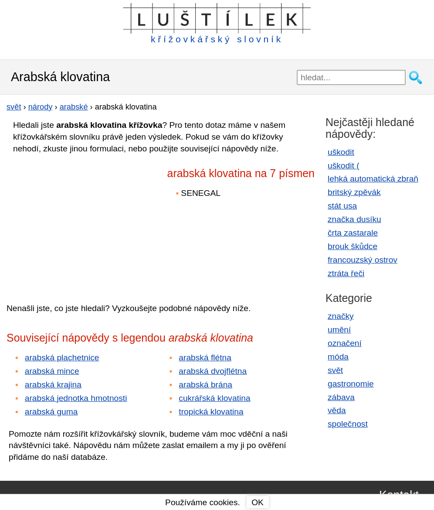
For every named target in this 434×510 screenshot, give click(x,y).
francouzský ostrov (362, 259)
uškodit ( (343, 165)
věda (337, 410)
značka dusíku (354, 219)
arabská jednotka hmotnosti (76, 398)
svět (335, 370)
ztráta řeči (346, 273)
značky (341, 316)
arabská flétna (205, 357)
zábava (341, 397)
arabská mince (52, 371)
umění (339, 329)
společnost (348, 423)
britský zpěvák (354, 192)
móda (338, 356)
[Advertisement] (83, 222)
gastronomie (351, 383)
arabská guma (51, 411)
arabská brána (205, 384)
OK (257, 502)
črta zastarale (353, 232)
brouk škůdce (352, 246)
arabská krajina (53, 384)
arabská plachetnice (62, 357)
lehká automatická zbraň (373, 178)
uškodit (341, 152)
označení (345, 343)
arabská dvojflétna (213, 371)
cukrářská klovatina (214, 398)
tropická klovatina (211, 411)
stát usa (342, 205)
